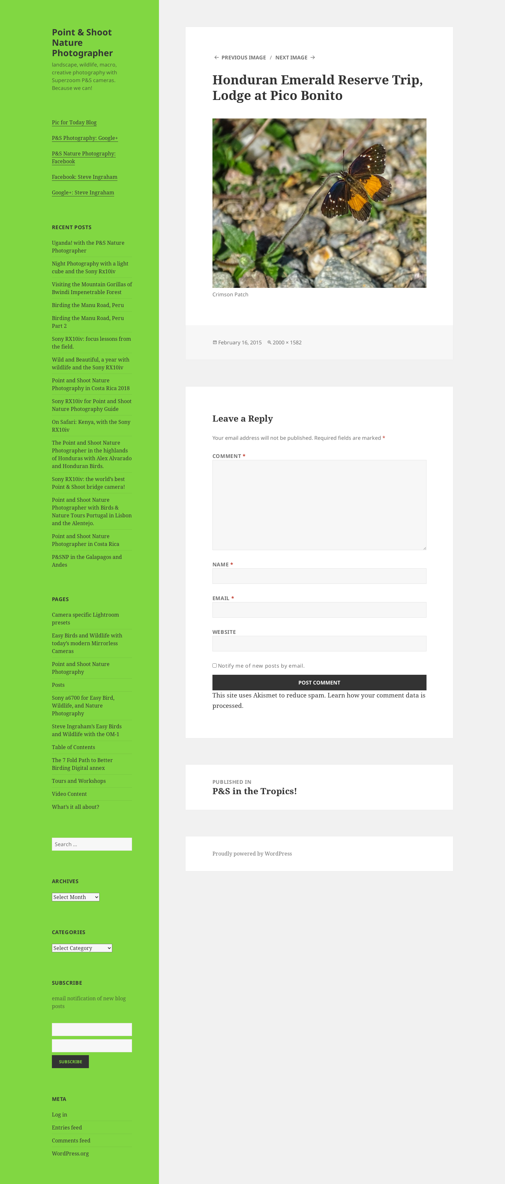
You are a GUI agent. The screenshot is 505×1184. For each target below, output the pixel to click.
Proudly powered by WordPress (252, 853)
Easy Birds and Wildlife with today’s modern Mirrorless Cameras (87, 643)
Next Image (291, 57)
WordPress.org (70, 1153)
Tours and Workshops (79, 780)
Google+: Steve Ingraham (83, 192)
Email (223, 598)
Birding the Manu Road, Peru (88, 305)
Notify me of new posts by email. (261, 665)
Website (224, 631)
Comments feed (71, 1140)
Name (223, 564)
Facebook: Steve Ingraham (84, 176)
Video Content (69, 793)
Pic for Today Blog (74, 122)
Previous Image (244, 57)
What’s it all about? (75, 806)
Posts (58, 684)
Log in (59, 1114)
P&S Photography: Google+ (85, 138)
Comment (229, 456)
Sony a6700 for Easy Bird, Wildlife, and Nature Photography (83, 705)
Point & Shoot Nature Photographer (82, 42)
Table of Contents (73, 747)
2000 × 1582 (287, 342)
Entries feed (67, 1127)
